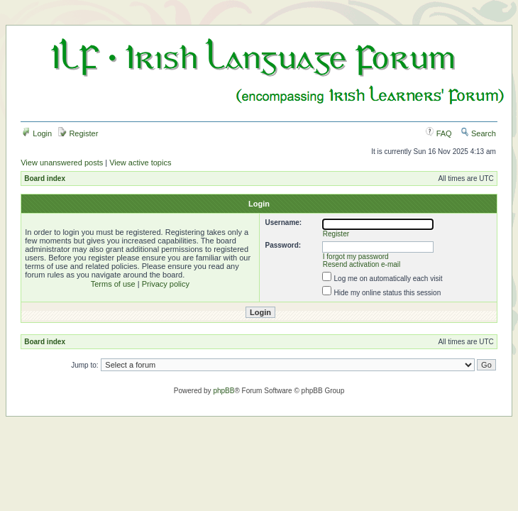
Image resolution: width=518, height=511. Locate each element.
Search (478, 133)
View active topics (140, 162)
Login (37, 133)
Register (78, 133)
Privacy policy (165, 284)
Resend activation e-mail (362, 264)
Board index (44, 178)
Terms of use (113, 284)
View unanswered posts (62, 162)
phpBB (223, 391)
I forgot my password (356, 256)
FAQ (439, 133)
